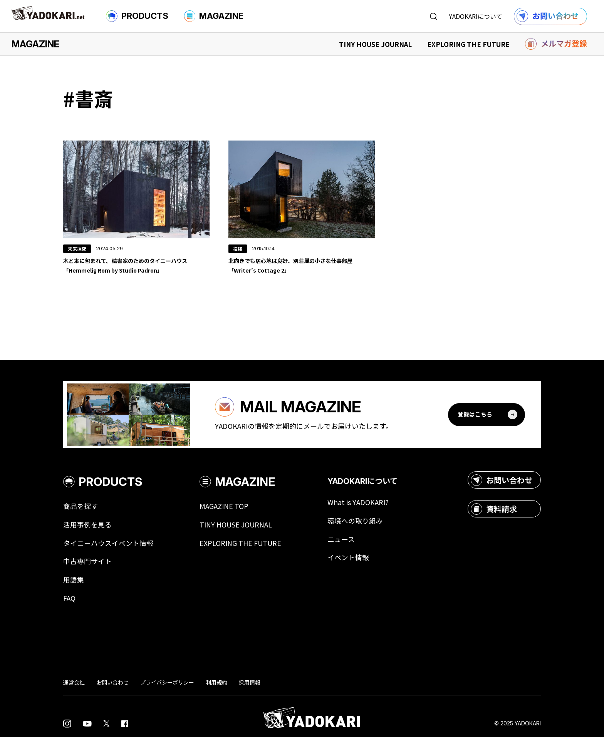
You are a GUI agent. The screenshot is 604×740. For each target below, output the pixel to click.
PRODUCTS (137, 16)
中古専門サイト (87, 564)
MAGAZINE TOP (224, 508)
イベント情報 (348, 560)
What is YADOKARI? (358, 504)
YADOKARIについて (475, 16)
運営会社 (74, 684)
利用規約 (216, 684)
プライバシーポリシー (167, 684)
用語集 (73, 582)
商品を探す (80, 508)
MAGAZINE (213, 16)
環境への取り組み (355, 523)
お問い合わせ (501, 482)
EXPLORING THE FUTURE (468, 44)
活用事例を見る (87, 527)
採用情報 (249, 684)
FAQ (69, 601)
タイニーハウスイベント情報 (108, 545)
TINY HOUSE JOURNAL (375, 44)
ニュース (341, 541)
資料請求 (494, 511)
